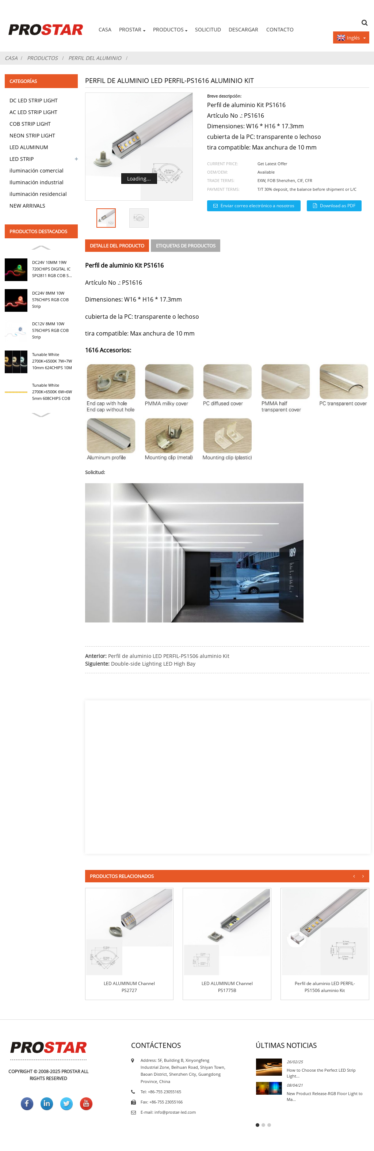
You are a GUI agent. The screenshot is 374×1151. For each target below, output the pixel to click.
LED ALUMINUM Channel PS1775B (227, 986)
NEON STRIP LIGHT (32, 135)
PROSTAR (132, 30)
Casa (105, 29)
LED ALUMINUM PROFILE (28, 148)
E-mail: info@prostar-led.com (168, 1112)
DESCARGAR (243, 29)
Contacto (280, 29)
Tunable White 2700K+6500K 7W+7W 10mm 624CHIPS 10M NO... (52, 361)
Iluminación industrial (36, 182)
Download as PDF (337, 205)
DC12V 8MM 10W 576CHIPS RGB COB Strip (50, 330)
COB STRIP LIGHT (30, 123)
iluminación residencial (38, 193)
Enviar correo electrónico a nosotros (257, 205)
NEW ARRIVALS (27, 205)
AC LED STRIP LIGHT (33, 112)
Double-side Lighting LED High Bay (153, 663)
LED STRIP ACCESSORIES (26, 160)
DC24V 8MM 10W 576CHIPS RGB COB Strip (50, 300)
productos (170, 30)
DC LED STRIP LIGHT (33, 100)
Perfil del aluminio (94, 57)
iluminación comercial (36, 170)
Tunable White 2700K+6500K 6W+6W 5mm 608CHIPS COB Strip (52, 392)
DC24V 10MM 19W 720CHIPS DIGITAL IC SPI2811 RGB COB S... (52, 269)
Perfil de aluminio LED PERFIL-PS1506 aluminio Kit (168, 655)
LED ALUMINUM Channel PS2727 (129, 986)
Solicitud (208, 29)
